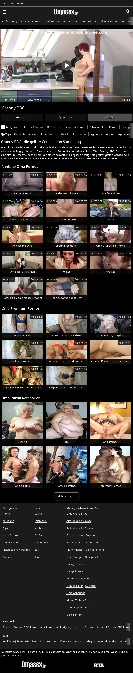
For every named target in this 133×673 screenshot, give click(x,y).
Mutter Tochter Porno (79, 600)
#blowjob (19, 134)
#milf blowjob (11, 641)
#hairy (32, 134)
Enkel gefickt (74, 542)
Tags (5, 528)
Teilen (110, 117)
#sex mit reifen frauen (60, 641)
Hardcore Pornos (83, 627)
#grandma (124, 134)
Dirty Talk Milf (74, 585)
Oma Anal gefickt (76, 513)
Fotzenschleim (75, 535)
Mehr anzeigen (66, 496)
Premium (8, 557)
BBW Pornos (89, 21)
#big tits (91, 641)
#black (65, 134)
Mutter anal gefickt (77, 578)
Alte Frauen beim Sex (78, 520)
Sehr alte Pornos (12, 627)
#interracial (79, 134)
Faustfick (90, 585)
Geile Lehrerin (74, 614)
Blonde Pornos (109, 21)
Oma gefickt (92, 557)
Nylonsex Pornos (75, 127)
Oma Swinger (74, 557)
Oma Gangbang (75, 592)
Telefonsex (41, 520)
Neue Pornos (10, 535)
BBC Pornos (70, 21)
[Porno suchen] (4, 12)
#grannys (96, 134)
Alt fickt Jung (9, 21)
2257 (37, 549)
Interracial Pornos (32, 127)
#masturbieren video (32, 641)
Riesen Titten (91, 542)
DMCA (38, 535)
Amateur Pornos (31, 21)
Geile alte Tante (95, 549)
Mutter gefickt (74, 549)
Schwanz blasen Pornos (103, 127)
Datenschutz (42, 542)
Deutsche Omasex (12, 3)
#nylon (110, 134)
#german (117, 641)
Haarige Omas (75, 564)
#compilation (49, 134)
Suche (38, 513)
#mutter (80, 641)
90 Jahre (91, 535)
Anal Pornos (52, 21)
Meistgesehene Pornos (16, 549)
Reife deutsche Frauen (79, 528)
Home (6, 513)
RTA (37, 557)
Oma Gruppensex (76, 607)
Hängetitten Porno (77, 571)
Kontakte (40, 528)
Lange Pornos (11, 542)
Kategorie (8, 520)
